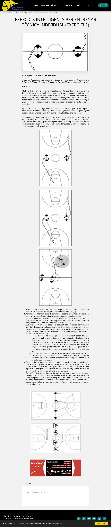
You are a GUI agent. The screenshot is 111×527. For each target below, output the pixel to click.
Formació (11, 13)
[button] (50, 5)
